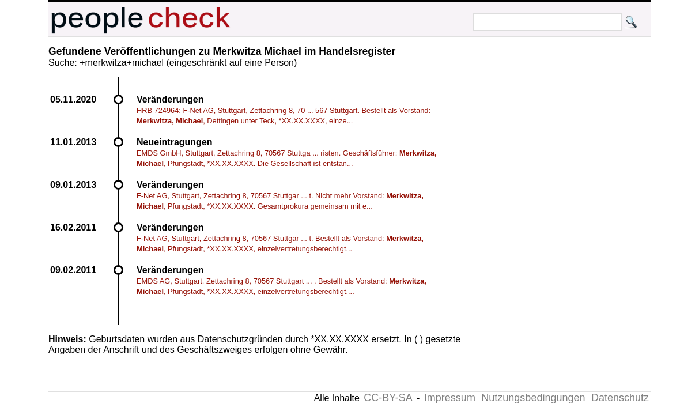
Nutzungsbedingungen (533, 397)
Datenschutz (620, 397)
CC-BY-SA (388, 397)
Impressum (449, 397)
